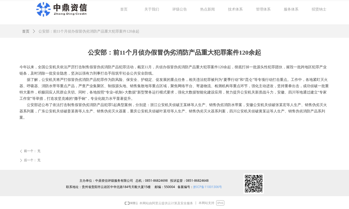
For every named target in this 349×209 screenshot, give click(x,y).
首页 (25, 31)
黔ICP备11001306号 (207, 187)
